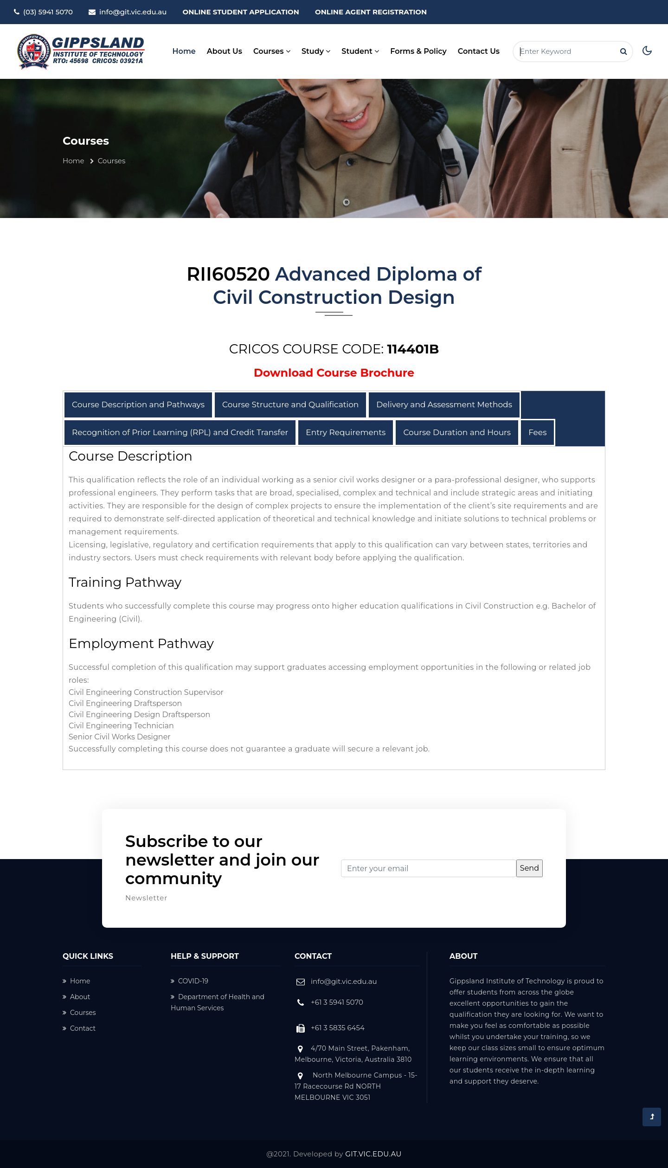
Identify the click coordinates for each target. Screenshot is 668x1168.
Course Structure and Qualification (290, 404)
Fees (537, 432)
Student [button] (360, 51)
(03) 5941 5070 (48, 11)
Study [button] (316, 51)
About (76, 997)
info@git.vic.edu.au (133, 11)
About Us (224, 51)
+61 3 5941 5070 (337, 1002)
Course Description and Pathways (138, 404)
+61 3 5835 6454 (338, 1027)
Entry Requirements (345, 432)
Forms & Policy (418, 51)
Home (184, 50)
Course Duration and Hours (457, 432)
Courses (79, 1012)
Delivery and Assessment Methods (444, 404)
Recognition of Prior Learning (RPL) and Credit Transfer (180, 432)
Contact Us (479, 51)
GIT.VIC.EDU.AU (373, 1153)
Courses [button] (271, 51)
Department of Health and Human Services (217, 1002)
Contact (79, 1028)
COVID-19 (189, 981)
